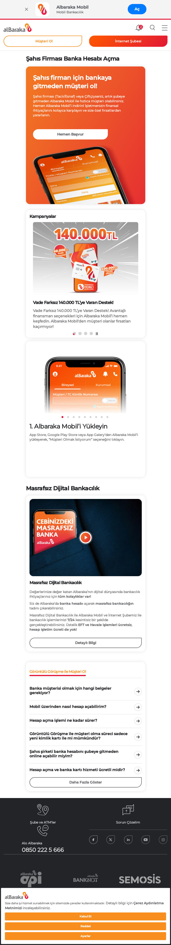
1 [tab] (62, 417)
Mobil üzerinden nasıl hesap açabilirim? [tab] (67, 706)
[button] (164, 27)
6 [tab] (90, 417)
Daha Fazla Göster (85, 782)
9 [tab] (107, 417)
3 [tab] (85, 333)
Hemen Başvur (70, 134)
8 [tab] (102, 417)
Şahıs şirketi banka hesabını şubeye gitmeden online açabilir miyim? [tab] (73, 753)
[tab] (79, 690)
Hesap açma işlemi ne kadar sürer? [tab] (63, 720)
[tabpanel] (85, 278)
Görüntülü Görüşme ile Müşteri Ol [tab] (57, 671)
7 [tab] (96, 417)
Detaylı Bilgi (85, 643)
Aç (137, 9)
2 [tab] (80, 333)
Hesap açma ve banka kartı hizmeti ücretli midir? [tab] (77, 770)
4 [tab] (91, 333)
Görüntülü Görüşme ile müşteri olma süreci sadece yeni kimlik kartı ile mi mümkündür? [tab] (78, 736)
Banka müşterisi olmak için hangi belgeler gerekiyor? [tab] (70, 690)
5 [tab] (85, 417)
